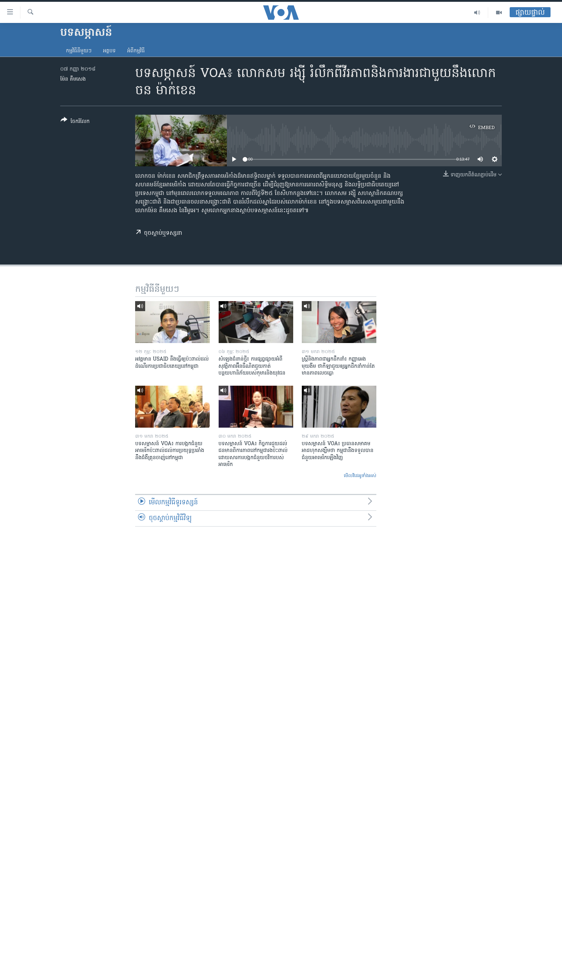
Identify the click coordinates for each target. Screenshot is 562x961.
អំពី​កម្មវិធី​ (136, 51)
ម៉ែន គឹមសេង (73, 79)
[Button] (75, 122)
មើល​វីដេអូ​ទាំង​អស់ (360, 475)
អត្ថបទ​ (109, 51)
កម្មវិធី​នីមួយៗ (78, 51)
